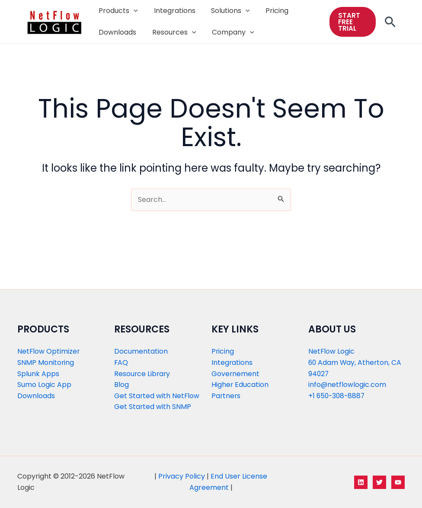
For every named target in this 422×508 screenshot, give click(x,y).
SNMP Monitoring (45, 362)
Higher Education (240, 385)
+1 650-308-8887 (337, 396)
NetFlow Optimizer (48, 351)
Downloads (36, 396)
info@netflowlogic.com (347, 385)
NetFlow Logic (331, 351)
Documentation (141, 351)
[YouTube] (398, 482)
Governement (235, 374)
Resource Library (142, 374)
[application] (132, 11)
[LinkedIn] (361, 482)
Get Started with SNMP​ (153, 407)
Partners (226, 396)
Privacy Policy (181, 476)
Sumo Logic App (44, 385)
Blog (121, 385)
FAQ (121, 362)
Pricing (222, 351)
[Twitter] (379, 482)
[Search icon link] (390, 24)
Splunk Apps (38, 374)
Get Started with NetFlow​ (157, 396)
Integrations (232, 362)
